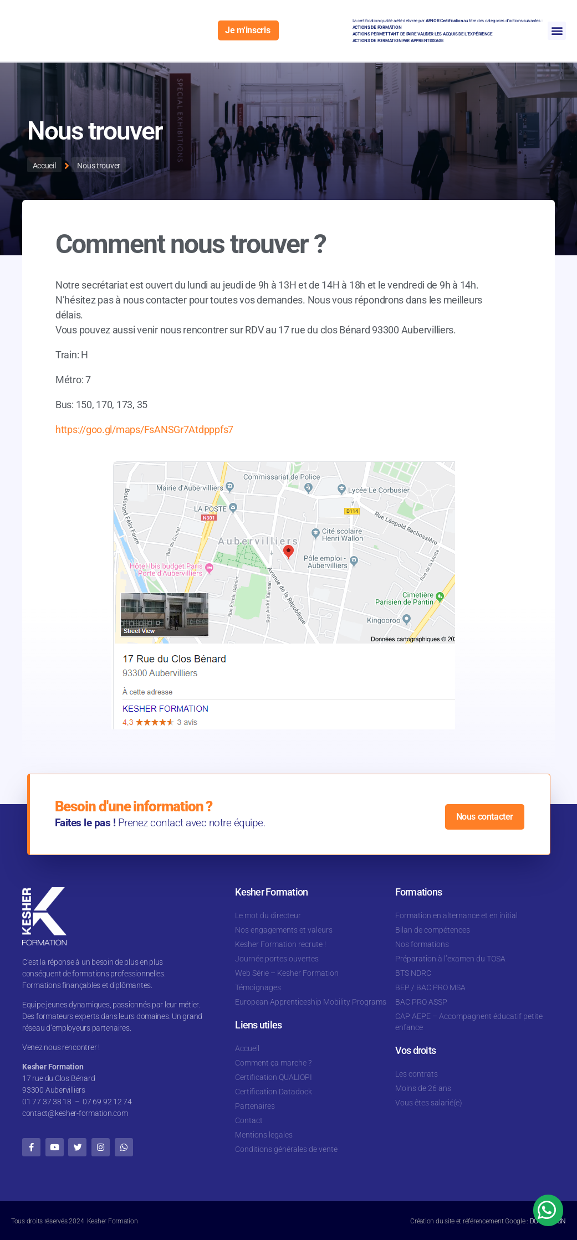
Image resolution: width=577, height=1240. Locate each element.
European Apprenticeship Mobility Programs (310, 1001)
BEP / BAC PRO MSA (430, 987)
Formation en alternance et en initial (456, 915)
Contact (249, 1120)
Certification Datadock (273, 1091)
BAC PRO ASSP (421, 1001)
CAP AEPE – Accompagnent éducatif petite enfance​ (469, 1022)
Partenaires (255, 1106)
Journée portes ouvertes (277, 958)
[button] (557, 31)
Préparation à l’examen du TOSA (450, 958)
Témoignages (258, 987)
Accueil (247, 1048)
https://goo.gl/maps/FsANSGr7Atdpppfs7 (144, 429)
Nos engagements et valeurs (284, 929)
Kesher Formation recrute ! (280, 944)
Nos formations (422, 944)
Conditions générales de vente (286, 1149)
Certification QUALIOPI (273, 1077)
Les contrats (416, 1073)
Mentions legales (264, 1134)
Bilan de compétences (432, 929)
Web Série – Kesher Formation (287, 973)
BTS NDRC (413, 973)
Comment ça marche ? (273, 1062)
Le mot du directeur (268, 915)
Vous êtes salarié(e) (428, 1102)
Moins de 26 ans (423, 1088)
